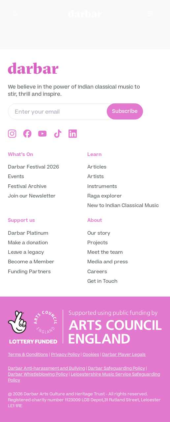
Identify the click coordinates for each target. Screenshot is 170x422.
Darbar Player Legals (124, 354)
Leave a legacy (26, 252)
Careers (97, 271)
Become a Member (31, 261)
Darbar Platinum (28, 233)
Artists (95, 176)
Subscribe (125, 111)
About (94, 220)
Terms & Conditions (28, 354)
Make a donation (28, 242)
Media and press (107, 261)
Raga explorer (104, 196)
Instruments (102, 186)
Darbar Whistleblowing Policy (38, 374)
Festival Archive (27, 186)
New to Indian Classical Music (123, 205)
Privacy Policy (65, 354)
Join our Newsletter (32, 196)
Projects (97, 242)
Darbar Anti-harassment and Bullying (46, 368)
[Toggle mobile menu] (155, 14)
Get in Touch (102, 281)
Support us (21, 220)
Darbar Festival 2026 (33, 167)
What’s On (20, 154)
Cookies (91, 354)
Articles (96, 167)
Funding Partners (29, 271)
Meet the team (105, 252)
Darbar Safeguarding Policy (116, 368)
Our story (98, 233)
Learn (94, 154)
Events (16, 176)
